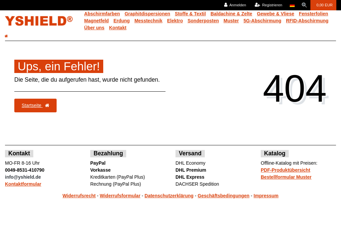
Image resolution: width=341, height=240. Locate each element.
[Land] (291, 5)
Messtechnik (149, 20)
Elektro (175, 20)
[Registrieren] (267, 5)
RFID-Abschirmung (307, 20)
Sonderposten (203, 20)
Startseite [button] (35, 105)
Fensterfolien (313, 13)
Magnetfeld (96, 20)
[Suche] (303, 5)
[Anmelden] (234, 5)
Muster (231, 20)
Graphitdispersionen (147, 13)
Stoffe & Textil (190, 13)
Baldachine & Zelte (231, 13)
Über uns (94, 27)
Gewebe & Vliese (275, 13)
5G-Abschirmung (262, 20)
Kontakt (117, 27)
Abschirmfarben (102, 13)
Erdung (122, 20)
